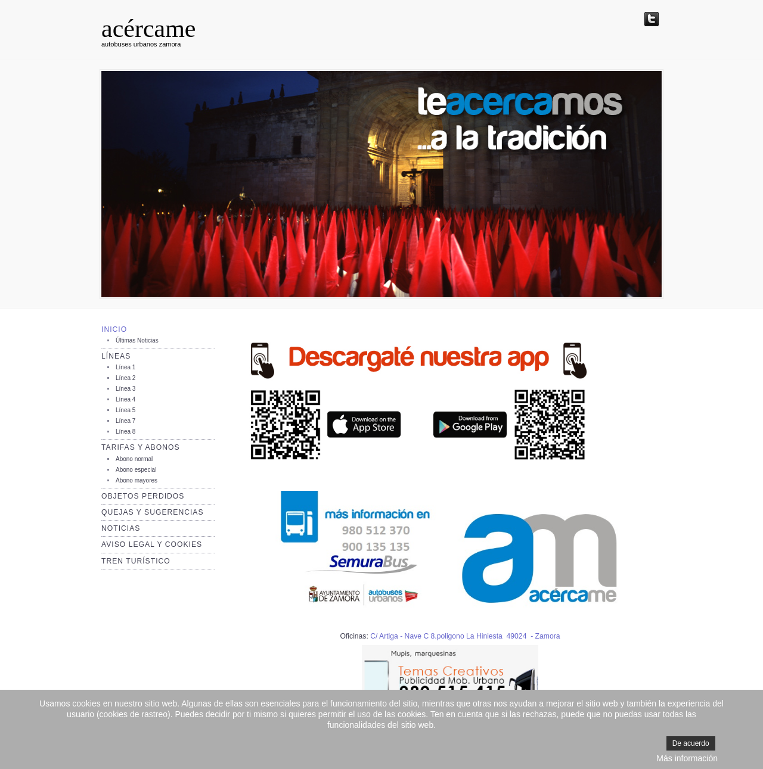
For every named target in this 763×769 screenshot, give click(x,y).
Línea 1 (125, 367)
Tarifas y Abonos (140, 447)
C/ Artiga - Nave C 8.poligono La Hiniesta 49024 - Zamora (465, 636)
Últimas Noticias (137, 340)
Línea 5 (125, 410)
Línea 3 (125, 388)
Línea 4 (125, 399)
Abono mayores (136, 480)
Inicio (114, 329)
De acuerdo (690, 743)
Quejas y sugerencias (152, 512)
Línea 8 (125, 431)
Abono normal (134, 459)
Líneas (116, 356)
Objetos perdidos (142, 496)
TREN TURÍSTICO (135, 561)
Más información (687, 758)
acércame (148, 28)
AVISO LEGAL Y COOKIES (151, 544)
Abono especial (136, 469)
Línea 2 (125, 378)
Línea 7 (125, 421)
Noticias (120, 528)
